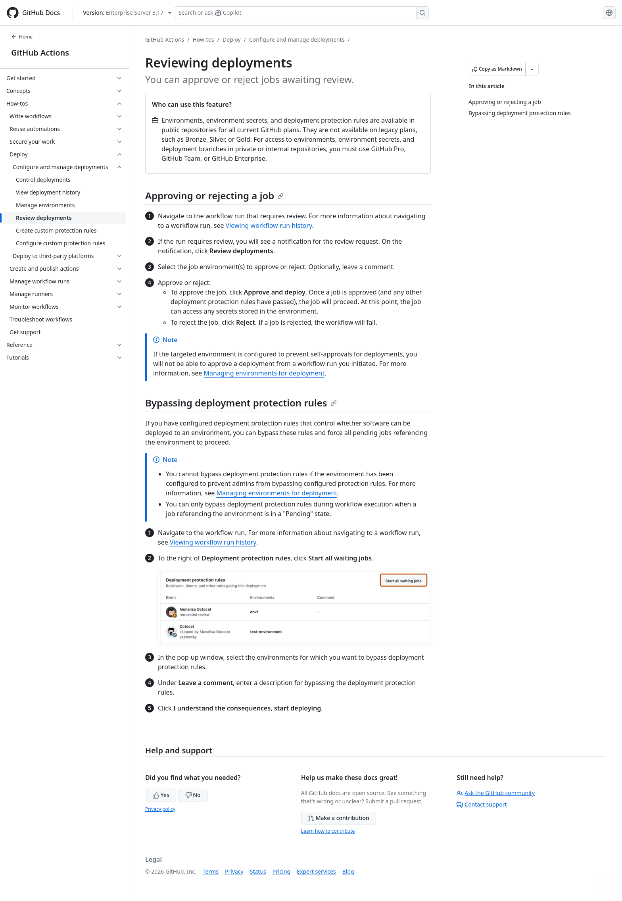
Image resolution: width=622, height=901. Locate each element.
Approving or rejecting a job (214, 195)
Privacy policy (160, 809)
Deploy (232, 39)
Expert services (316, 871)
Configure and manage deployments (297, 39)
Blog (348, 871)
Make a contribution (338, 818)
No (193, 795)
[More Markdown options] (532, 69)
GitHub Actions (40, 52)
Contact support (482, 804)
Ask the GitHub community (496, 793)
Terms (211, 871)
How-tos (203, 39)
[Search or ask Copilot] (302, 12)
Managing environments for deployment (264, 373)
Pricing (281, 871)
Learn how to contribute (328, 831)
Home (22, 36)
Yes (161, 795)
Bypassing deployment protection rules (241, 402)
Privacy (234, 871)
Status (258, 871)
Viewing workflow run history (269, 225)
